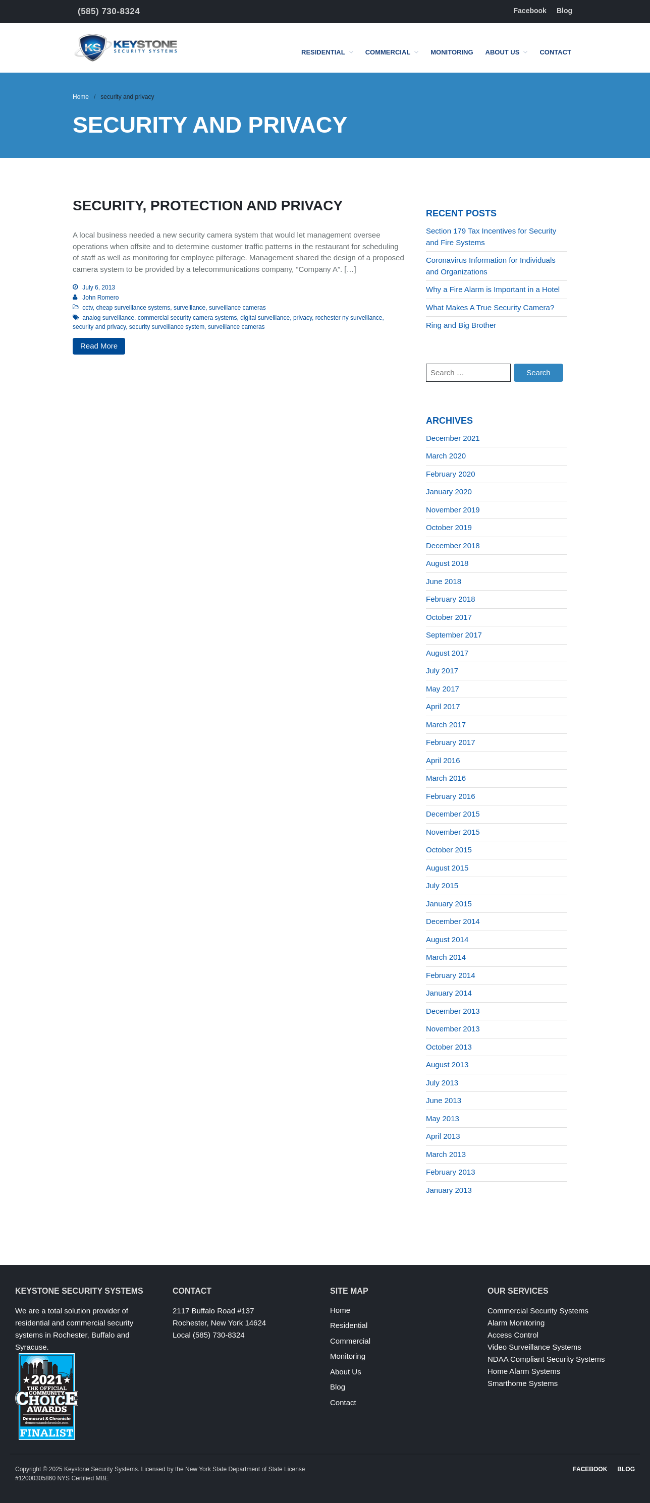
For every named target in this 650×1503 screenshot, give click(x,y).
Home (81, 96)
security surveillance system (166, 326)
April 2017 (443, 706)
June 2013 (443, 1100)
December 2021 (453, 438)
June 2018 (443, 581)
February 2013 (450, 1172)
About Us (502, 52)
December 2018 (453, 545)
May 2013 (442, 1118)
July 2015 (442, 885)
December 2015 (453, 814)
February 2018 (450, 599)
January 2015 (449, 903)
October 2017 (449, 617)
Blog (564, 11)
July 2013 (442, 1082)
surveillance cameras (237, 307)
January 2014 (449, 993)
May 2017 (442, 688)
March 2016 (446, 778)
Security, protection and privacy (208, 205)
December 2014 (453, 921)
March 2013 (446, 1154)
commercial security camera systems (187, 317)
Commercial (388, 52)
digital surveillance (265, 317)
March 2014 (446, 957)
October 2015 (449, 849)
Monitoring (451, 52)
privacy (302, 317)
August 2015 (447, 867)
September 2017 (454, 634)
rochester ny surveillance (349, 317)
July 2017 (442, 670)
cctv (87, 307)
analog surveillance (108, 317)
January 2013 (449, 1190)
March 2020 (446, 455)
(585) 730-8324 (109, 11)
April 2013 (443, 1136)
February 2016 (450, 796)
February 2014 (450, 975)
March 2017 (446, 724)
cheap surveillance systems (133, 307)
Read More (99, 345)
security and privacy (99, 326)
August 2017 (447, 653)
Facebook (530, 11)
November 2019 (453, 509)
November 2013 (453, 1028)
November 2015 (453, 832)
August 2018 (447, 563)
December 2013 (453, 1011)
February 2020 (450, 474)
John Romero (100, 297)
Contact (555, 52)
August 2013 (447, 1064)
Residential (323, 52)
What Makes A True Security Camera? (490, 307)
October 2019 (449, 527)
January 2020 (449, 491)
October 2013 (449, 1047)
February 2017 (450, 742)
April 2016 (443, 760)
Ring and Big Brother (461, 325)
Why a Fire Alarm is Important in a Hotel (493, 289)
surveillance (189, 307)
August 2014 (447, 939)
